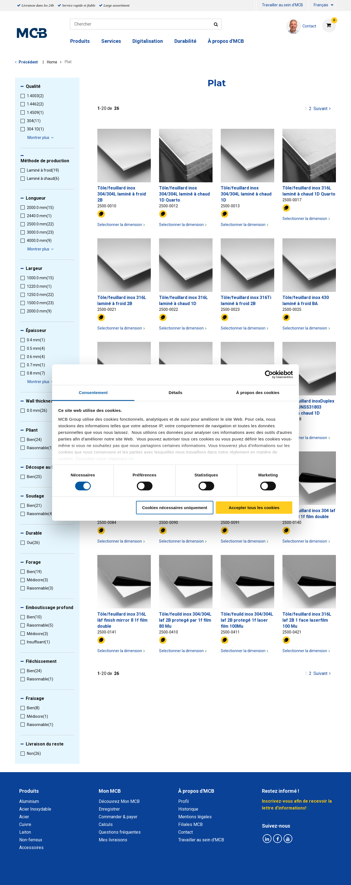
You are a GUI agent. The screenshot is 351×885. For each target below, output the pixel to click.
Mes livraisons (113, 839)
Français (321, 5)
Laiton (25, 832)
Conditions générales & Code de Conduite (180, 874)
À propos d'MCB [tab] (196, 791)
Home (52, 62)
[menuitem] (255, 5)
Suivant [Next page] (322, 108)
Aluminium (29, 801)
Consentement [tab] (93, 392)
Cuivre (25, 824)
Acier (24, 816)
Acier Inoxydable (35, 809)
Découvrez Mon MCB (119, 801)
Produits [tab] (29, 791)
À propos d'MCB (226, 41)
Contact (185, 832)
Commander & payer (118, 816)
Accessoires (31, 847)
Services (111, 41)
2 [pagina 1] (310, 108)
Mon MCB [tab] (110, 791)
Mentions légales (195, 816)
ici (131, 458)
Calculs (106, 824)
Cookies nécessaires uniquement (174, 507)
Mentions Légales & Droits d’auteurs (263, 874)
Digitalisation (147, 41)
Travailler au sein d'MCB (282, 5)
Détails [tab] (175, 392)
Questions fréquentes (120, 832)
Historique (188, 809)
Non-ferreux (30, 839)
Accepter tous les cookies (254, 507)
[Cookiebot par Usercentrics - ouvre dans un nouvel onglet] (269, 374)
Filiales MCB (190, 824)
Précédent (28, 62)
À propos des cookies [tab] (257, 392)
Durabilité (185, 41)
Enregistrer (109, 809)
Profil (183, 801)
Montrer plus (41, 137)
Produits (80, 41)
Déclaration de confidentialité (104, 874)
